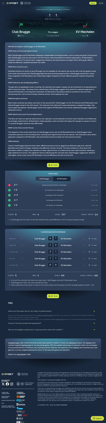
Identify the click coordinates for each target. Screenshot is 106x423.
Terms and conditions (5, 387)
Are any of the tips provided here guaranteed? (24, 318)
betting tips (26, 339)
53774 (51, 368)
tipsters (89, 337)
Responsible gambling (5, 391)
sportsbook (21, 349)
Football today (13, 337)
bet (9, 344)
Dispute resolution (8, 394)
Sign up (92, 3)
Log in (101, 3)
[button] (3, 3)
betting (72, 337)
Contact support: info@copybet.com (8, 401)
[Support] (97, 418)
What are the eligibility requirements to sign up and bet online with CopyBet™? (35, 324)
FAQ (2, 397)
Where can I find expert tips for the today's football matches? (30, 311)
